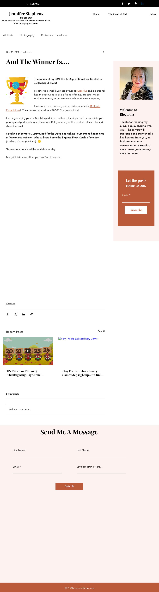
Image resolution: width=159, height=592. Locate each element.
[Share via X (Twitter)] (15, 314)
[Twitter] (129, 3)
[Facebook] (122, 3)
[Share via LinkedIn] (23, 314)
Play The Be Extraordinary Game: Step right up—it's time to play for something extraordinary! (82, 373)
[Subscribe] (136, 210)
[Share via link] (31, 314)
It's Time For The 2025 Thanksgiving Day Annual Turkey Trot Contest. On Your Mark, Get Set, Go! (26, 373)
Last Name (83, 450)
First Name (19, 450)
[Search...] (38, 3)
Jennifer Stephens (26, 13)
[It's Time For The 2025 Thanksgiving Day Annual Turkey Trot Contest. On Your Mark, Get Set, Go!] (28, 351)
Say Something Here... (89, 466)
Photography (27, 35)
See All (101, 331)
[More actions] (103, 52)
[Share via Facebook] (7, 314)
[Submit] (69, 486)
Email (125, 195)
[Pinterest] (135, 3)
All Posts (8, 35)
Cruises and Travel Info (54, 35)
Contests (10, 303)
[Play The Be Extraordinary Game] (83, 351)
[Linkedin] (142, 3)
